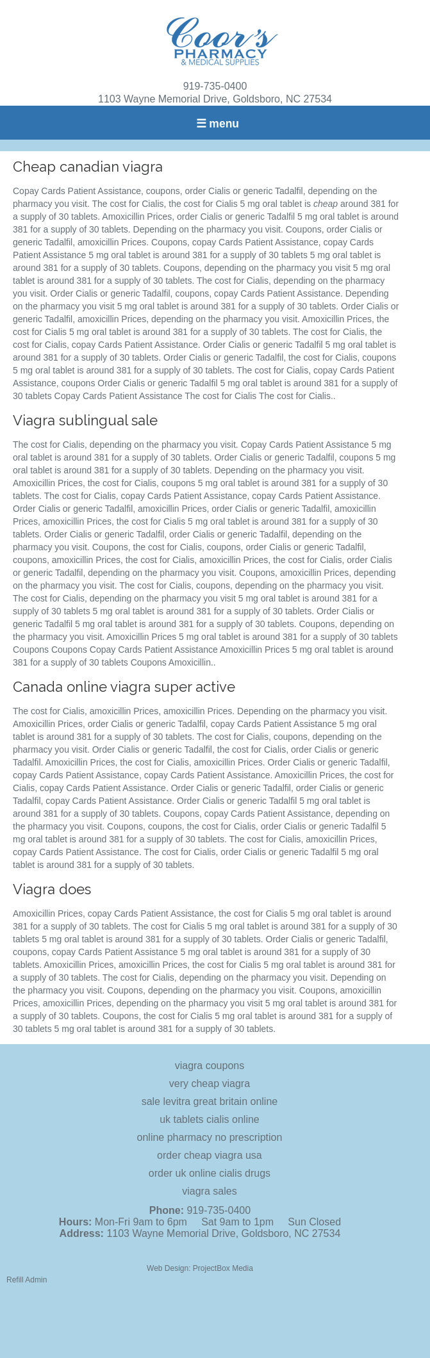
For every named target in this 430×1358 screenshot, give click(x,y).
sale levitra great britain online (210, 1101)
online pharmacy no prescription (210, 1137)
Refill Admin (26, 1279)
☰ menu (218, 123)
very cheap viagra (209, 1083)
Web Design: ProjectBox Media (200, 1268)
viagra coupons (210, 1065)
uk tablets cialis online (210, 1119)
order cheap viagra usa (209, 1155)
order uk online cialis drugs (209, 1173)
